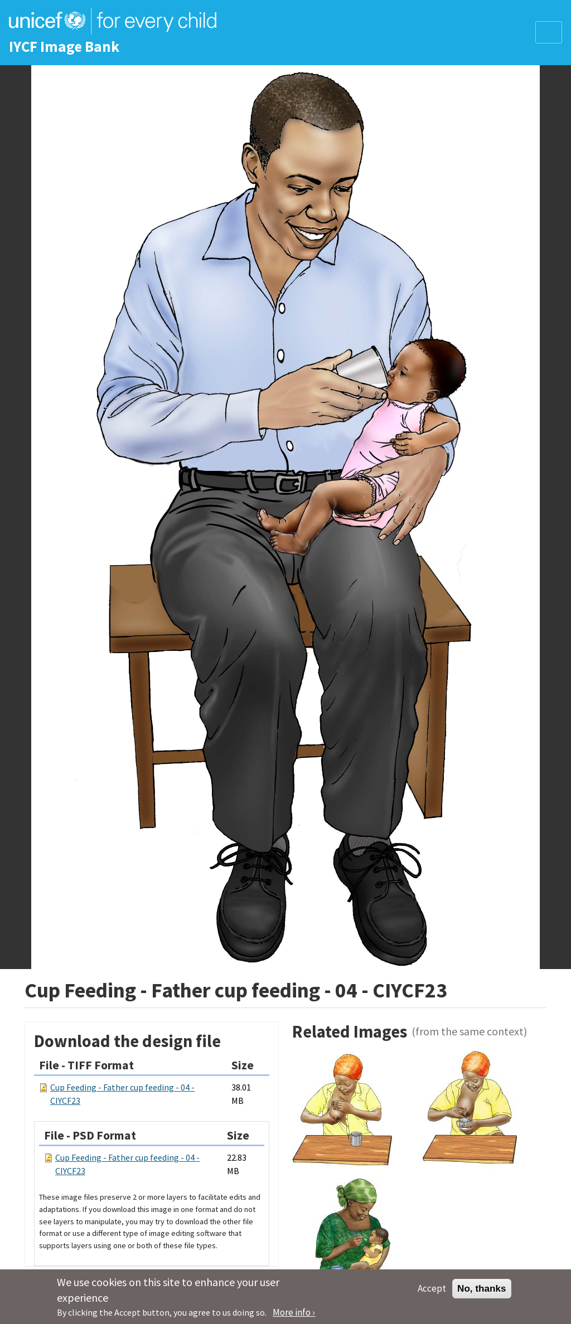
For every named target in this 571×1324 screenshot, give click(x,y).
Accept (432, 1293)
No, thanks (481, 1293)
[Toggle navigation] (548, 32)
